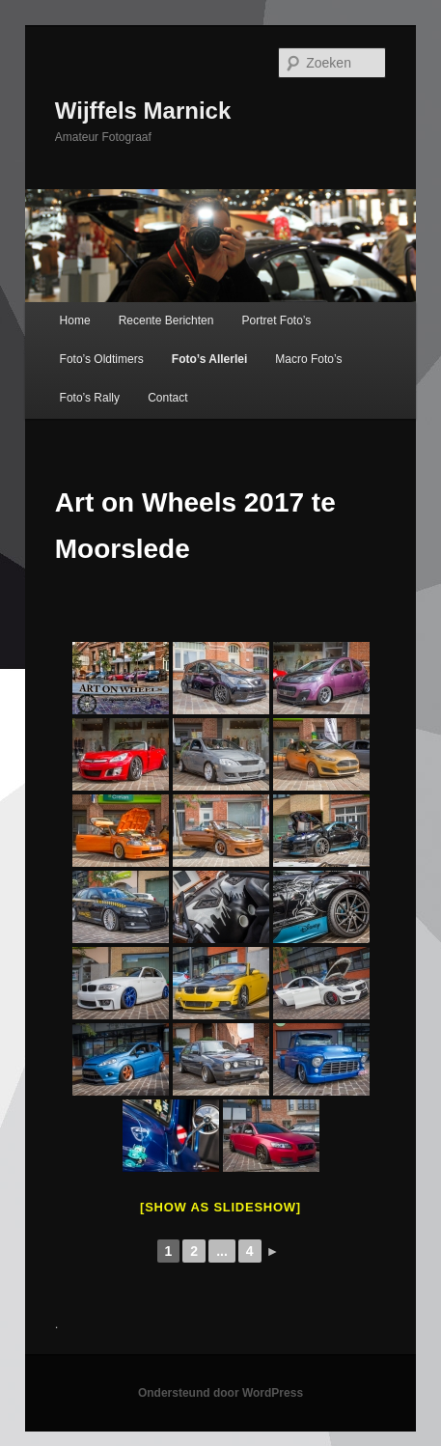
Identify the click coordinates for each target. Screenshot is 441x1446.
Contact (167, 397)
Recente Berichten (166, 320)
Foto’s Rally (90, 397)
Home (75, 320)
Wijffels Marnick (143, 110)
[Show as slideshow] (220, 1207)
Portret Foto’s (277, 320)
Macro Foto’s (308, 359)
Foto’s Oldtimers (102, 359)
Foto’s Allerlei (209, 359)
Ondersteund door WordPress (220, 1393)
